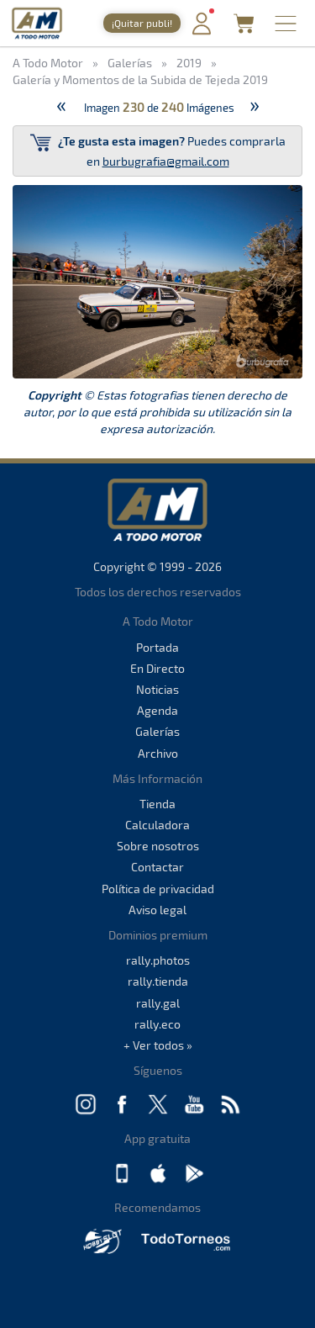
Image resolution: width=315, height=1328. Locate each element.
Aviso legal (157, 909)
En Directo (157, 668)
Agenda (157, 710)
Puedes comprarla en (158, 150)
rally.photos (158, 960)
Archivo (158, 753)
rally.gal (158, 1003)
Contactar (157, 867)
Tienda (157, 803)
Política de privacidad (158, 888)
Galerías (157, 731)
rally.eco (157, 1024)
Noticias (157, 689)
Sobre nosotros (158, 846)
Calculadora (157, 824)
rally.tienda (158, 981)
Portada (157, 647)
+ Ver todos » (157, 1045)
